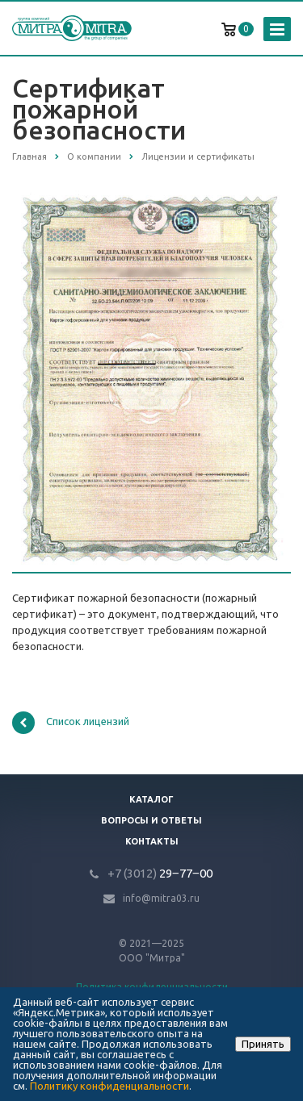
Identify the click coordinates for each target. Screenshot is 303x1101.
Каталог (151, 799)
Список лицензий (70, 722)
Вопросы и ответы (151, 820)
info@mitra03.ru (161, 898)
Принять (263, 1043)
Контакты (152, 841)
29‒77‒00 (160, 873)
